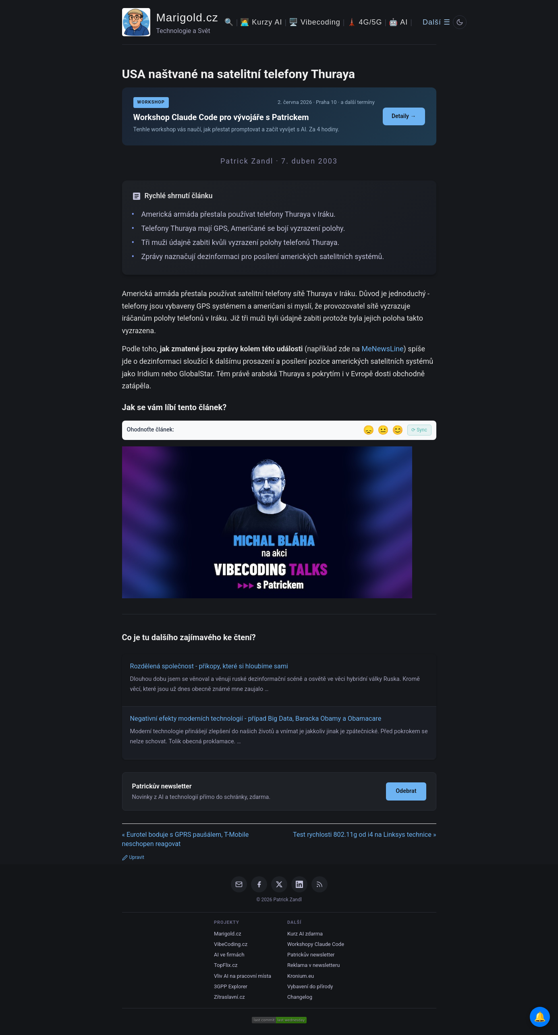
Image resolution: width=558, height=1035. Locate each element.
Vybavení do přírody (310, 986)
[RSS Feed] (319, 884)
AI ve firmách (229, 955)
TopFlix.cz (225, 965)
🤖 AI (398, 22)
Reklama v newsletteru (313, 965)
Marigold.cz (187, 17)
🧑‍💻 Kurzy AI (261, 22)
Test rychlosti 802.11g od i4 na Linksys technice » (364, 834)
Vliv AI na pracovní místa (242, 976)
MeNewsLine (383, 348)
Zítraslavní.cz (229, 997)
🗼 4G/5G (364, 22)
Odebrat (406, 791)
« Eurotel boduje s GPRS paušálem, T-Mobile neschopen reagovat (185, 839)
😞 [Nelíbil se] (368, 430)
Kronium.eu (300, 976)
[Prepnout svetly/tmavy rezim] (460, 22)
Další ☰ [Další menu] (436, 22)
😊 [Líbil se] (397, 430)
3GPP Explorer (230, 986)
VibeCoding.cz (230, 944)
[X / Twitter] (279, 884)
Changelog (299, 997)
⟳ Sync (419, 430)
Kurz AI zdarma (305, 934)
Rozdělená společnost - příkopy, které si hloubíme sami (209, 666)
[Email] (239, 884)
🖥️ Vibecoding (314, 22)
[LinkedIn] (299, 884)
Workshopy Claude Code (315, 944)
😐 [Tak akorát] (383, 430)
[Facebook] (259, 884)
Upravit (133, 857)
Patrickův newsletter (311, 955)
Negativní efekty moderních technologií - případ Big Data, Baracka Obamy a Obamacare (256, 718)
